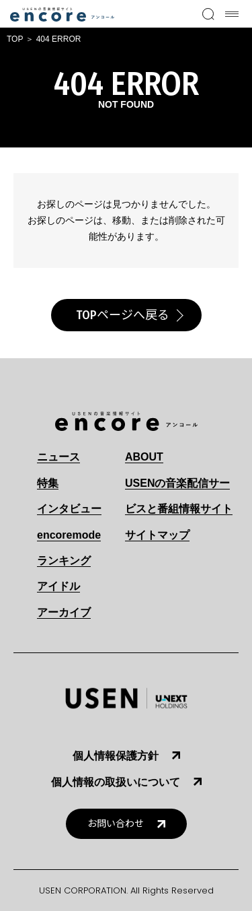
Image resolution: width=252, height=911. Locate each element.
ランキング (64, 560)
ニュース (58, 457)
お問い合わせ (115, 824)
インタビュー (69, 508)
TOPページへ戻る (122, 315)
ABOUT (144, 457)
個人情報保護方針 (116, 756)
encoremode (69, 535)
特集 (47, 483)
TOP (15, 39)
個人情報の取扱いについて (115, 782)
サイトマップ (157, 535)
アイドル (58, 586)
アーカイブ (64, 612)
